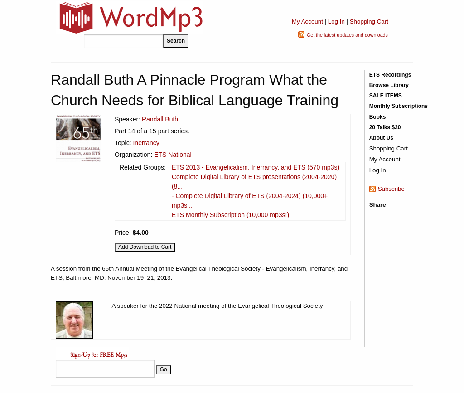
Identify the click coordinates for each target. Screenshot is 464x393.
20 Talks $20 (385, 127)
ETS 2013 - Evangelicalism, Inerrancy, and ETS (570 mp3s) (255, 167)
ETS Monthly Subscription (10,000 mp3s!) (230, 214)
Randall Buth (160, 119)
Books (377, 117)
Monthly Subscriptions (398, 106)
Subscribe (391, 188)
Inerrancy (146, 142)
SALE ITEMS (385, 95)
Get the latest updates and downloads (347, 35)
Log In (336, 21)
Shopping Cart (369, 21)
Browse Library (389, 85)
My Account (307, 21)
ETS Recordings (390, 75)
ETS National (172, 154)
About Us (381, 138)
